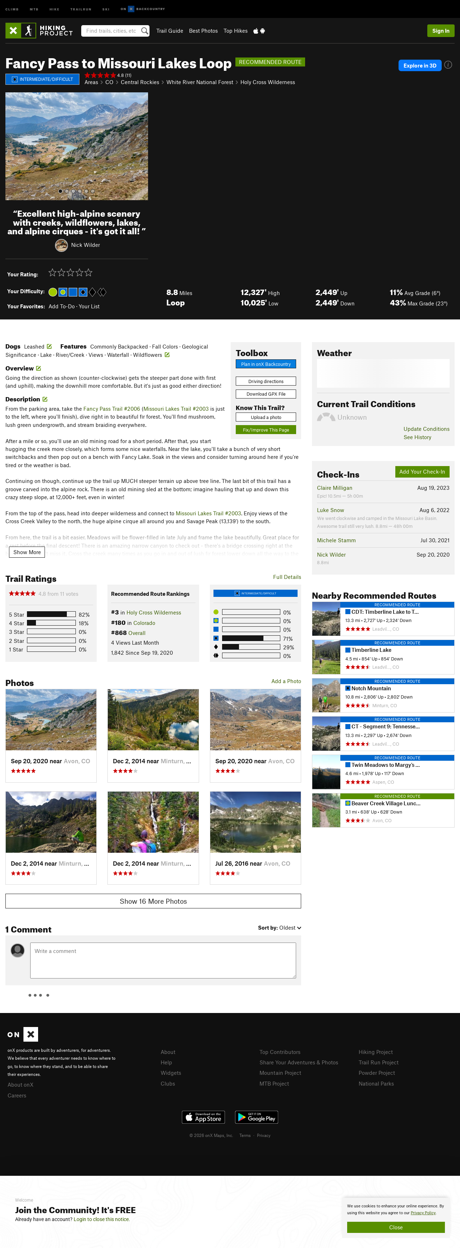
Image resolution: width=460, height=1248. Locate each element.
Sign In (441, 30)
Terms (245, 1135)
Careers (17, 1095)
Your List (89, 306)
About (168, 1052)
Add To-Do (62, 306)
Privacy (264, 1135)
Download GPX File (266, 394)
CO (109, 82)
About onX (20, 1084)
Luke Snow (330, 510)
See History (417, 437)
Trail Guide (169, 30)
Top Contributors (279, 1052)
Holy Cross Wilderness (267, 82)
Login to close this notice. (102, 1219)
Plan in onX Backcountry (266, 364)
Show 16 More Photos (153, 901)
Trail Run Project (379, 1062)
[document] (396, 1218)
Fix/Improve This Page (266, 430)
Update (427, 428)
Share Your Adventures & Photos (298, 1062)
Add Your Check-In (422, 471)
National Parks (376, 1083)
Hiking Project (376, 1052)
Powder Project (377, 1072)
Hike (55, 8)
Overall (137, 633)
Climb (12, 8)
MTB (34, 8)
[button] (12, 146)
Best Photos (203, 30)
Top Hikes (236, 30)
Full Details (287, 577)
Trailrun (81, 8)
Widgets (171, 1072)
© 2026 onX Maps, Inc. (211, 1135)
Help (166, 1062)
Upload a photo (266, 417)
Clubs (168, 1083)
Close (396, 1227)
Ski (106, 8)
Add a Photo (286, 681)
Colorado (144, 623)
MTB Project (274, 1083)
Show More (27, 552)
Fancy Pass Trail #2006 (111, 408)
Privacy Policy (423, 1213)
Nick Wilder (85, 244)
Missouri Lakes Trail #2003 (176, 408)
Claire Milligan (335, 487)
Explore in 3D (420, 65)
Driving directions (266, 381)
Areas (91, 82)
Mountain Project (280, 1072)
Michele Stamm (336, 540)
